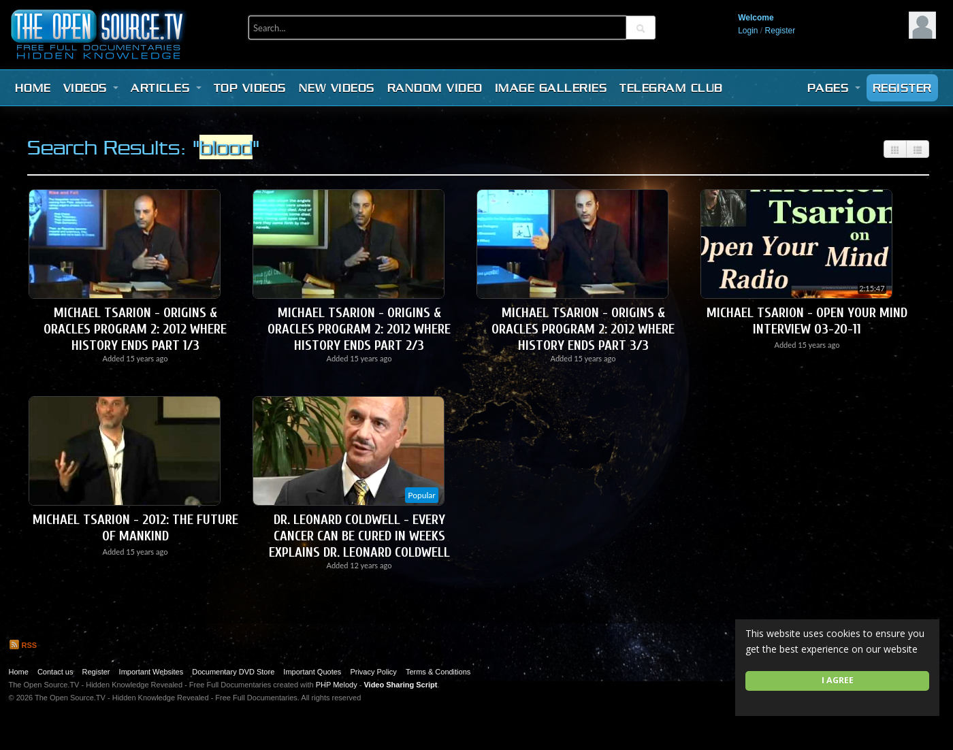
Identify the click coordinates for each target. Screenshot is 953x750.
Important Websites (151, 672)
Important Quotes (312, 672)
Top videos (250, 88)
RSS (23, 645)
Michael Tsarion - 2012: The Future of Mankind (135, 528)
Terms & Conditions (438, 672)
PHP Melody (336, 685)
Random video (435, 88)
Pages (833, 88)
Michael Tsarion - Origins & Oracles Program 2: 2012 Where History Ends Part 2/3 (359, 329)
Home (33, 88)
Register (780, 30)
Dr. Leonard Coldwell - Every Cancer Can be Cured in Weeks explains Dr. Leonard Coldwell (359, 536)
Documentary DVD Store (233, 672)
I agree (838, 680)
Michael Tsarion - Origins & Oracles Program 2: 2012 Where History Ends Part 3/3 (583, 329)
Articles (166, 88)
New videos (337, 88)
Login (748, 30)
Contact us (55, 672)
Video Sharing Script (400, 685)
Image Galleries (551, 88)
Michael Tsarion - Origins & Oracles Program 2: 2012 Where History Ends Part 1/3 (135, 329)
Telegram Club (671, 88)
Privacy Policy (373, 672)
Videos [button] (91, 88)
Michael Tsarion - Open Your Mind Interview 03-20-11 (807, 321)
